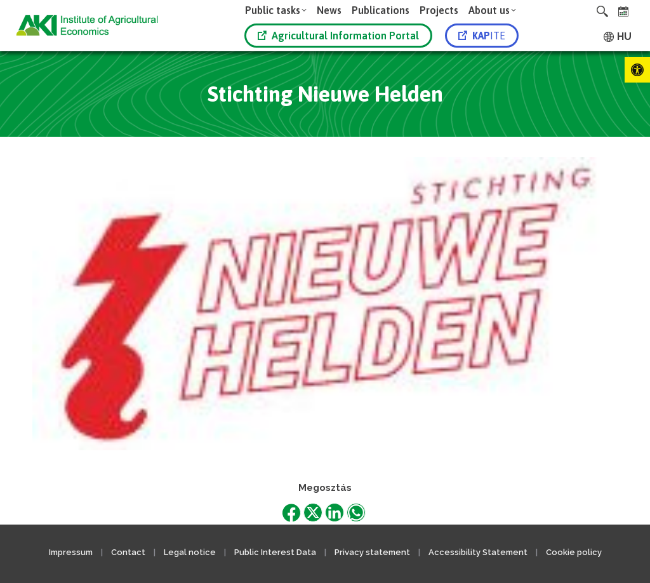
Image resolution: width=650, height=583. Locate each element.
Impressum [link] (71, 552)
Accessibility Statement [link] (477, 552)
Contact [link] (128, 552)
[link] (637, 70)
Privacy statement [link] (372, 552)
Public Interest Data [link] (275, 552)
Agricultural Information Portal (338, 35)
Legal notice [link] (191, 552)
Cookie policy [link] (574, 552)
